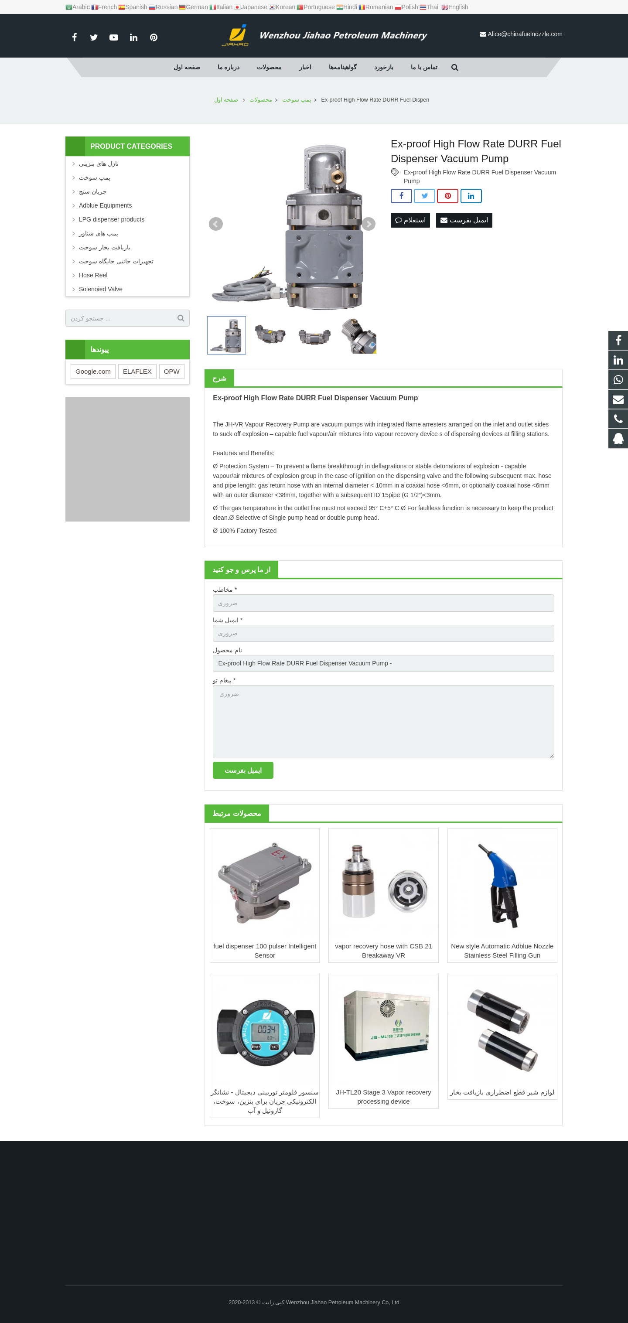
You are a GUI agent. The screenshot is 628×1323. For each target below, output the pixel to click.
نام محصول (227, 650)
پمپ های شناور (98, 233)
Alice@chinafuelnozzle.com (525, 34)
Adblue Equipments (105, 205)
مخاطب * (225, 589)
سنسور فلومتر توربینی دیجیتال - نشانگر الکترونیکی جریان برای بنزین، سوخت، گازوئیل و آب (265, 1101)
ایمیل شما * (227, 620)
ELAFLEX (137, 371)
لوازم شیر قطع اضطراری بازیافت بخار (502, 1092)
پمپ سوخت (94, 177)
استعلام (410, 220)
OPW (172, 371)
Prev (216, 224)
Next (368, 224)
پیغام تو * (224, 680)
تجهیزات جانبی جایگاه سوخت (116, 261)
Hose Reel (93, 275)
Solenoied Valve (101, 289)
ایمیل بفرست (464, 220)
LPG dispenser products (111, 219)
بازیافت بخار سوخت (104, 247)
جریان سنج (93, 191)
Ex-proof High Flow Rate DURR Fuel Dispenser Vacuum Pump (480, 173)
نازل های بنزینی (99, 163)
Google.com (93, 371)
